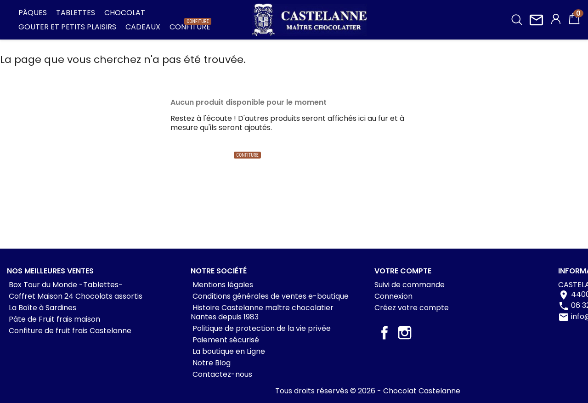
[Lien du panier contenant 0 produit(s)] (574, 22)
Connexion (393, 296)
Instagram (405, 333)
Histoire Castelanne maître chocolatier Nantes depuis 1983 (262, 312)
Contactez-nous (221, 374)
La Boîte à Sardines (41, 307)
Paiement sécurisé (225, 340)
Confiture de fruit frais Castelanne (69, 330)
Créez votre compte (411, 307)
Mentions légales (222, 284)
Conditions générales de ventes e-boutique (270, 296)
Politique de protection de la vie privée (261, 328)
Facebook (384, 333)
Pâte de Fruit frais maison (53, 319)
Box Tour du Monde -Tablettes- (65, 284)
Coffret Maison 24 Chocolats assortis (74, 296)
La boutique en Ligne (228, 351)
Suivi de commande (409, 284)
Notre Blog (211, 363)
